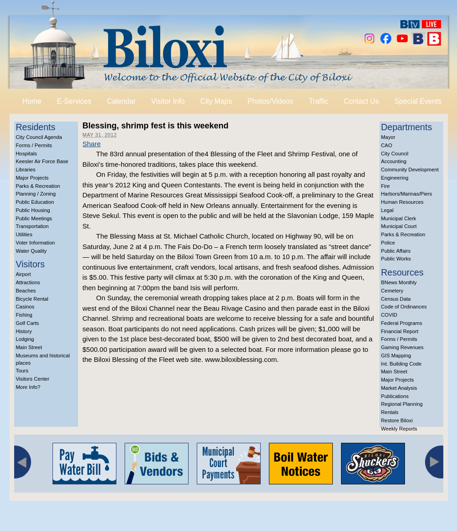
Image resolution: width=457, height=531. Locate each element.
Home (32, 101)
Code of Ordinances (404, 306)
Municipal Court (399, 226)
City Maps (216, 101)
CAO (386, 145)
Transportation (32, 226)
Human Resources (402, 202)
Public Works (396, 258)
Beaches (26, 290)
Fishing (24, 315)
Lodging (25, 339)
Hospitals (26, 153)
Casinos (25, 306)
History (24, 331)
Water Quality (31, 251)
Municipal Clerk (398, 218)
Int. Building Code (401, 363)
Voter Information (35, 242)
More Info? (28, 387)
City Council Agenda (39, 137)
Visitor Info (167, 101)
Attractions (28, 282)
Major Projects (32, 178)
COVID (389, 315)
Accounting (394, 161)
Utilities (24, 234)
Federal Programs (401, 323)
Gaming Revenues (402, 347)
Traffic (318, 101)
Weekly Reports (399, 428)
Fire (385, 186)
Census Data (396, 299)
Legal (387, 210)
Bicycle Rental (32, 299)
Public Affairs (396, 251)
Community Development (410, 169)
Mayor (388, 137)
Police (388, 242)
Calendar (121, 101)
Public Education (35, 202)
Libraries (26, 169)
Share (92, 144)
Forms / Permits (34, 145)
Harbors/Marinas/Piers (406, 193)
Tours (22, 370)
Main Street (29, 347)
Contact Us (361, 101)
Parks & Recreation (38, 186)
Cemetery (392, 290)
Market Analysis (399, 388)
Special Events (417, 101)
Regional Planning (402, 404)
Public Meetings (34, 218)
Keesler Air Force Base (42, 161)
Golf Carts (27, 323)
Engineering (395, 178)
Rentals (390, 412)
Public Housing (33, 210)
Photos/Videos (270, 101)
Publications (395, 396)
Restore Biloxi (397, 420)
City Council (395, 153)
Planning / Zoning (36, 193)
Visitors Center (33, 379)
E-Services (74, 101)
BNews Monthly (399, 282)
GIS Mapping (396, 355)
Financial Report (400, 331)
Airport (23, 274)
